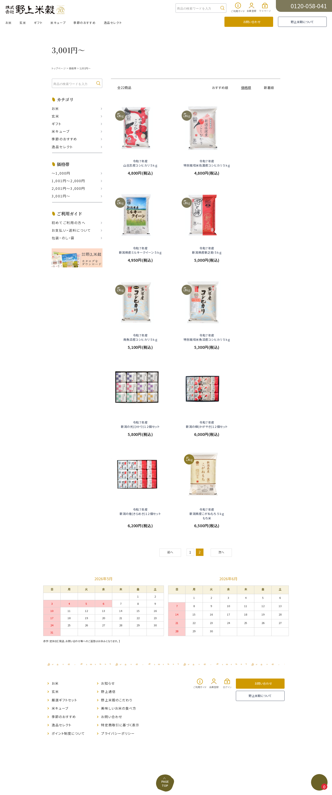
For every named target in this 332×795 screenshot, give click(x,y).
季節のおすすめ (84, 23)
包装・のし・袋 (63, 237)
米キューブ (58, 23)
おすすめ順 (220, 87)
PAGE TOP (165, 683)
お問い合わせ (251, 22)
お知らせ (108, 593)
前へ (170, 464)
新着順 (269, 87)
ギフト (38, 23)
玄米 (22, 23)
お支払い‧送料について (71, 230)
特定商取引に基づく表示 (120, 634)
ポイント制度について (68, 642)
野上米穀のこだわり (116, 610)
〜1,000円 (61, 173)
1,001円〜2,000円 (68, 180)
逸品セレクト (113, 23)
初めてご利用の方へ (69, 222)
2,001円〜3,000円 (68, 188)
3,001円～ (85, 68)
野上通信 (108, 601)
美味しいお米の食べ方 (118, 618)
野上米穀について (302, 22)
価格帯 (72, 68)
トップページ (58, 68)
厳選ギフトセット (64, 610)
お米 (8, 23)
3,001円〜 (61, 195)
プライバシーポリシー (118, 642)
